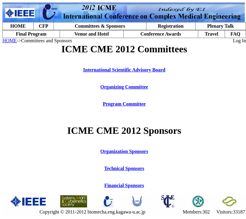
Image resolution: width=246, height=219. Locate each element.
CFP (43, 26)
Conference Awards (160, 33)
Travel (211, 33)
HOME (18, 26)
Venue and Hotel (91, 33)
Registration (170, 26)
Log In (239, 40)
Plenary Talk (220, 26)
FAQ (235, 33)
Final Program (31, 33)
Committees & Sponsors (100, 26)
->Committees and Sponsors (44, 40)
